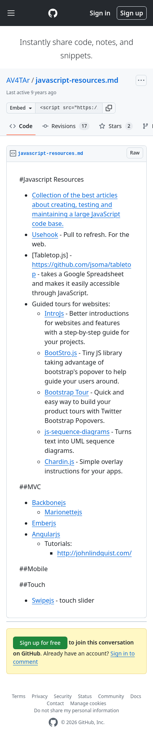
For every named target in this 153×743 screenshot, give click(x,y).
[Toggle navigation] (11, 13)
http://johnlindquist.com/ (94, 553)
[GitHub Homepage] (53, 722)
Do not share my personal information (76, 710)
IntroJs (54, 313)
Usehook (45, 234)
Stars (116, 126)
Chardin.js (59, 461)
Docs (135, 696)
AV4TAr (18, 80)
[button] (109, 108)
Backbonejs (49, 502)
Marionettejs (63, 512)
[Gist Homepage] (53, 13)
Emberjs (44, 523)
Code (21, 126)
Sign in (100, 13)
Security (63, 696)
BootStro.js (61, 352)
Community (111, 696)
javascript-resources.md (76, 80)
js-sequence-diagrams (77, 431)
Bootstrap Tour (67, 392)
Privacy (40, 696)
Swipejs (43, 600)
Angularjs (46, 534)
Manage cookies (88, 703)
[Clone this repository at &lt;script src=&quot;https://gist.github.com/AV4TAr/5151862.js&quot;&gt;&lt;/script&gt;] (68, 108)
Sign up (131, 13)
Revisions (66, 126)
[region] (76, 390)
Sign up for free (40, 642)
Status (85, 696)
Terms (19, 696)
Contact (55, 703)
